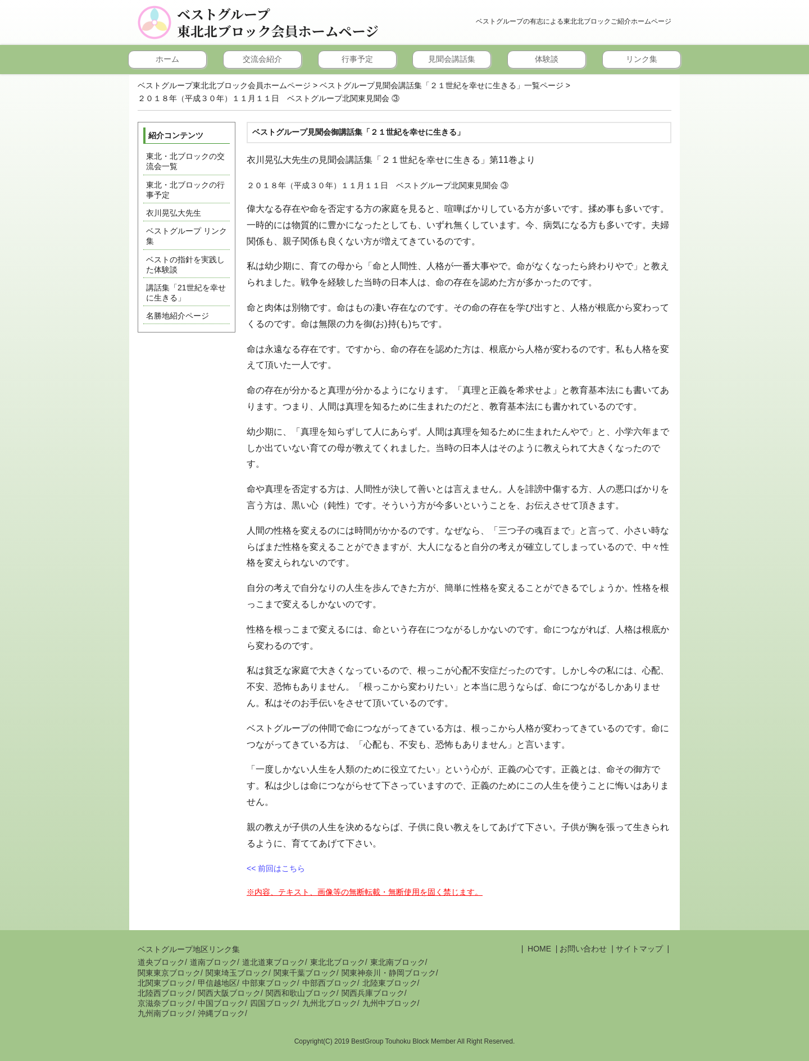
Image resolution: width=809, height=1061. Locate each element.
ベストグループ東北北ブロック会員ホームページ (278, 22)
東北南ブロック (397, 962)
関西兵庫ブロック (373, 993)
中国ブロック (221, 1003)
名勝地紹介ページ (177, 315)
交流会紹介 (262, 58)
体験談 (546, 58)
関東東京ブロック (169, 972)
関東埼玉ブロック (237, 972)
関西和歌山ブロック (301, 993)
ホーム (167, 58)
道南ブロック (213, 962)
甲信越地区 (217, 982)
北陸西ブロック (165, 993)
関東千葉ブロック (305, 972)
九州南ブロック (165, 1013)
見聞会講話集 (451, 58)
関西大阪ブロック (229, 993)
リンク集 (641, 58)
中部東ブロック (269, 982)
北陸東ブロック (389, 982)
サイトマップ (639, 948)
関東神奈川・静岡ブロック (389, 972)
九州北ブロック (329, 1003)
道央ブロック (161, 962)
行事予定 (357, 58)
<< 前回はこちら (276, 868)
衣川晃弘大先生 (173, 212)
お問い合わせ (583, 948)
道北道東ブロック (273, 962)
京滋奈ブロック (165, 1003)
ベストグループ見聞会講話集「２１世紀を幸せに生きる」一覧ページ (441, 85)
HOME (538, 948)
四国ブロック (273, 1003)
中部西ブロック (329, 982)
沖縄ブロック (221, 1013)
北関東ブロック (165, 982)
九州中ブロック (389, 1003)
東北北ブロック (337, 962)
